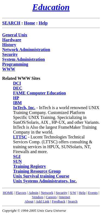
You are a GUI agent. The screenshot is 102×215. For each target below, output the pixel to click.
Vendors (38, 197)
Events (93, 193)
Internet (64, 197)
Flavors (21, 193)
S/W (73, 193)
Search (72, 201)
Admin (33, 193)
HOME (8, 193)
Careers (51, 197)
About (28, 201)
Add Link (42, 201)
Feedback (58, 201)
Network (47, 193)
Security (61, 193)
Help (82, 193)
